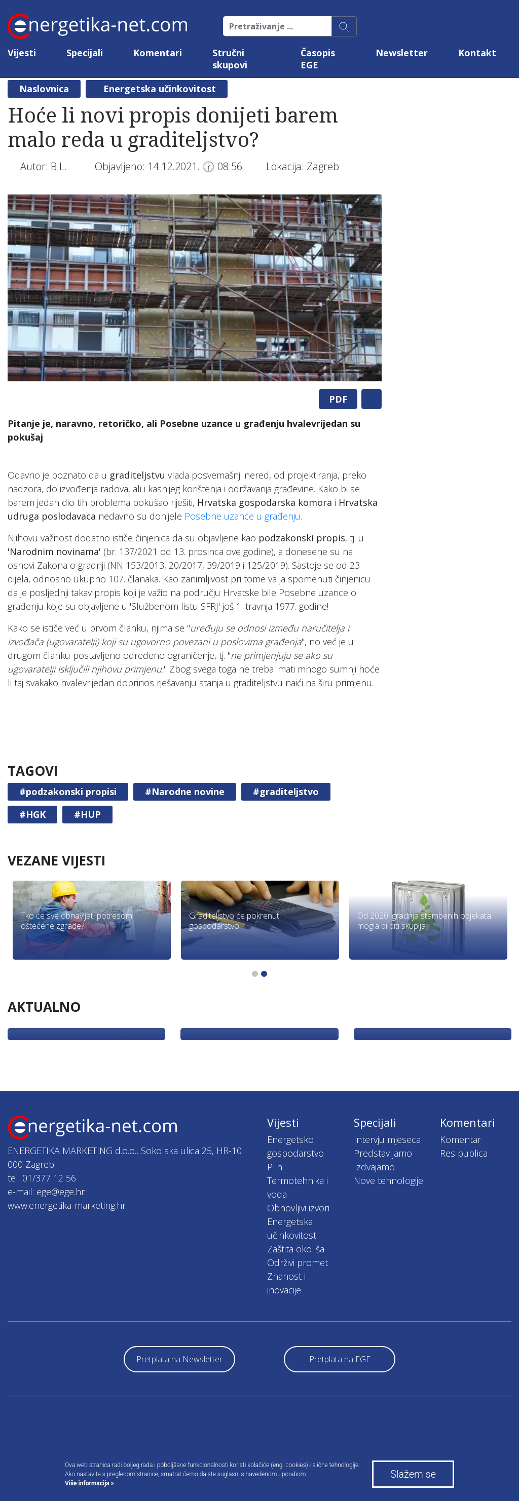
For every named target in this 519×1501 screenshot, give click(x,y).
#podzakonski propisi (68, 791)
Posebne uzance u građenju (242, 516)
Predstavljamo (383, 1153)
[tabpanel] (195, 287)
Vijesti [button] (22, 53)
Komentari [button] (157, 53)
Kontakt (477, 53)
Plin (274, 1167)
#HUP (87, 814)
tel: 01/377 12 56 (42, 1178)
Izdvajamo (374, 1167)
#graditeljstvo (286, 791)
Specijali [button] (84, 53)
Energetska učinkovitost (159, 89)
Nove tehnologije (388, 1180)
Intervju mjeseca (387, 1139)
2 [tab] (264, 974)
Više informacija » (89, 1483)
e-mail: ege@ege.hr (46, 1192)
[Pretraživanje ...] (277, 26)
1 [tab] (255, 974)
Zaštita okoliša (295, 1249)
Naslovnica (44, 89)
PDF (338, 399)
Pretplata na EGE (339, 1359)
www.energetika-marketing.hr (67, 1205)
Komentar (460, 1139)
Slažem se (413, 1474)
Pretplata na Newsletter (179, 1359)
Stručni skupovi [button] (229, 59)
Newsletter (402, 53)
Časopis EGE (318, 59)
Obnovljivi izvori (298, 1208)
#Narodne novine (185, 791)
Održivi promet (297, 1262)
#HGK (32, 814)
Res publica (464, 1153)
